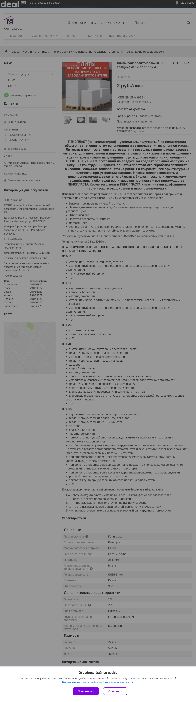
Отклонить (115, 691)
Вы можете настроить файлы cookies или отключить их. (96, 682)
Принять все (86, 691)
